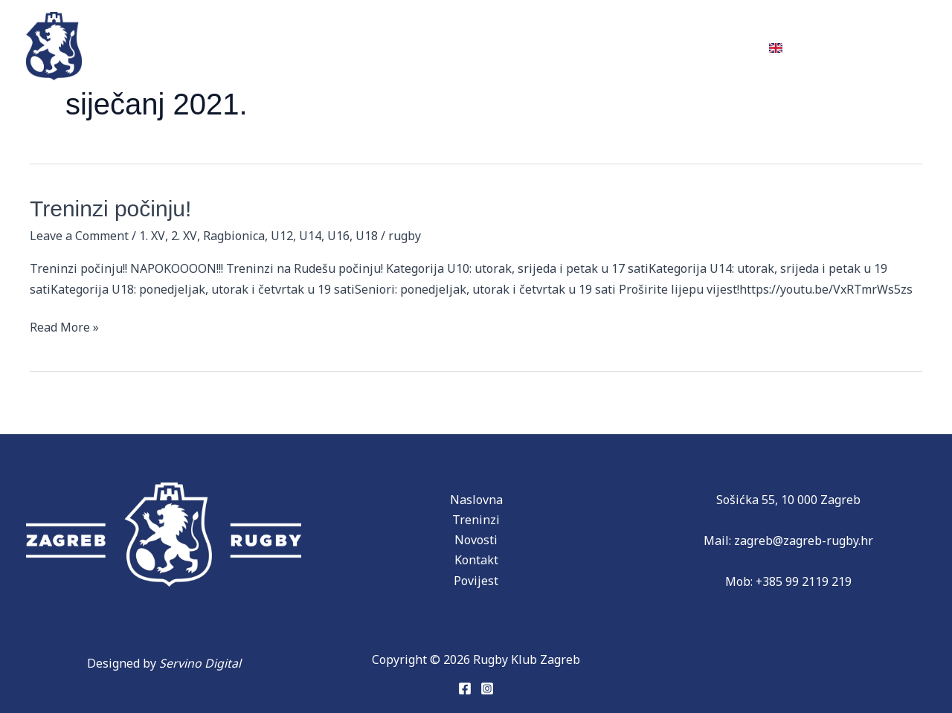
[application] (383, 45)
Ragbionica (232, 236)
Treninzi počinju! (110, 208)
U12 (280, 236)
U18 (365, 236)
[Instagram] (487, 688)
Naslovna (476, 499)
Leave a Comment (79, 236)
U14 (309, 236)
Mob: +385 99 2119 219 (788, 581)
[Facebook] (465, 688)
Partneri (451, 45)
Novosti (538, 45)
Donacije (624, 45)
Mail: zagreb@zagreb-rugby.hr (788, 540)
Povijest (355, 45)
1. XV (151, 236)
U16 (337, 236)
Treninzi (191, 45)
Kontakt (712, 45)
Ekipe (268, 45)
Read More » (64, 326)
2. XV (183, 236)
